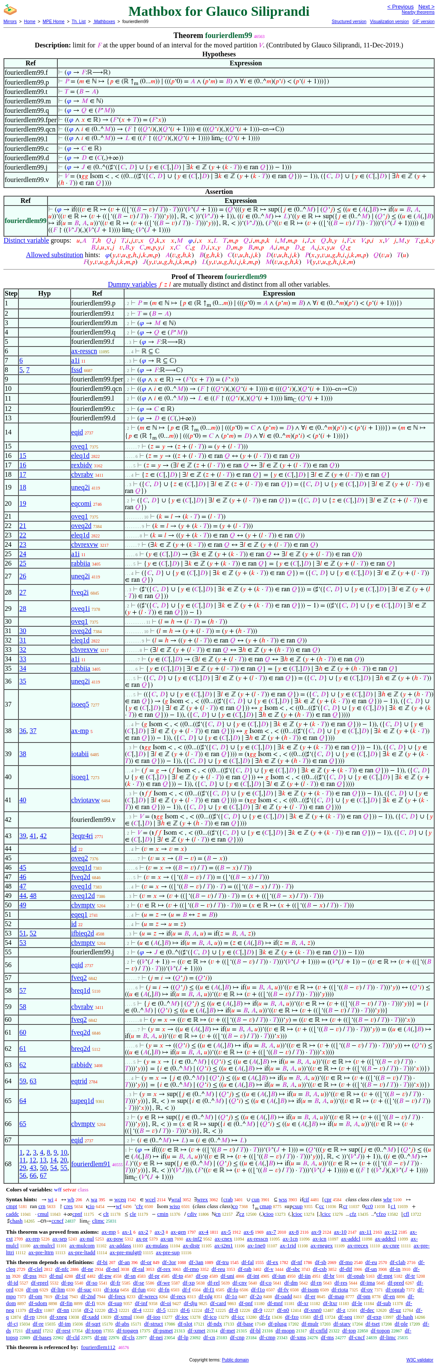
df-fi (90, 1303)
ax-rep (33, 1238)
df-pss (30, 1276)
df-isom (310, 1289)
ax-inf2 (194, 1238)
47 (22, 886)
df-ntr (101, 1337)
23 (22, 544)
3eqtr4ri (82, 835)
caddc (12, 1214)
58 (22, 1006)
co (235, 1206)
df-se (138, 1282)
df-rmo (191, 1269)
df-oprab (395, 1289)
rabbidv (81, 1064)
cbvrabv (82, 474)
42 (43, 835)
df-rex (164, 1269)
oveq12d (83, 895)
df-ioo (153, 1317)
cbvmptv (83, 905)
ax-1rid (288, 1245)
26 (22, 576)
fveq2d (80, 876)
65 (22, 1123)
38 (22, 753)
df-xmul (123, 1317)
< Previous (400, 6)
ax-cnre (391, 1245)
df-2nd (88, 1296)
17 (22, 474)
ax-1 (127, 1232)
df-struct (153, 1323)
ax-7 (271, 1232)
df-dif (346, 1269)
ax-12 (391, 1232)
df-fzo (292, 1317)
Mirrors (10, 21)
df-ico (209, 1317)
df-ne (87, 1269)
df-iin (304, 1276)
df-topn (94, 1330)
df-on (32, 1289)
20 (63, 1160)
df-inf (141, 1303)
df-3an (196, 1262)
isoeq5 (80, 704)
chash (16, 1220)
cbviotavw (85, 800)
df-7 (209, 1310)
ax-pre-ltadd (81, 1252)
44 (22, 895)
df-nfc (62, 1269)
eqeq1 (79, 914)
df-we (163, 1282)
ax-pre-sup (168, 1252)
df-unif (33, 1330)
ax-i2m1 (223, 1245)
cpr (327, 1199)
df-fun (139, 1289)
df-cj (12, 1323)
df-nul (56, 1276)
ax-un (166, 1238)
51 (22, 933)
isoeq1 (80, 776)
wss (283, 1199)
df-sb (320, 1262)
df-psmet (163, 1330)
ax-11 (365, 1232)
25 (22, 563)
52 (33, 933)
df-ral (138, 1269)
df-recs (178, 1296)
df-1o (231, 1296)
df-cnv (240, 1282)
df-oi (165, 1303)
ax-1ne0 (257, 1245)
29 (22, 1167)
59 (22, 1081)
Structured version (348, 21)
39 (22, 835)
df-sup (115, 1303)
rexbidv (81, 465)
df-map (336, 1296)
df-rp (29, 1317)
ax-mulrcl (44, 1245)
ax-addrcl (385, 1238)
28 (22, 608)
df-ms (327, 1337)
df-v (269, 1269)
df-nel (112, 1269)
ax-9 (316, 1232)
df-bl (255, 1330)
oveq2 (79, 858)
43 (33, 1167)
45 (22, 867)
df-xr (302, 1303)
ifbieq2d (82, 933)
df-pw (105, 1276)
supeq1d (82, 1100)
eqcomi (81, 503)
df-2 (88, 1310)
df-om (35, 1296)
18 (22, 487)
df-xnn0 (313, 1310)
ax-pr (142, 1238)
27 (22, 592)
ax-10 (340, 1232)
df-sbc (293, 1269)
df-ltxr (330, 1303)
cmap (266, 1206)
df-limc (387, 1337)
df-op (202, 1276)
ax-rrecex (357, 1245)
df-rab (245, 1269)
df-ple (401, 1323)
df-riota (339, 1289)
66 (33, 1175)
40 (22, 800)
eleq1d (80, 455)
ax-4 (203, 1232)
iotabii (80, 753)
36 (22, 730)
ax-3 (159, 1232)
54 (53, 1167)
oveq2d (81, 525)
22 (22, 535)
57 (22, 990)
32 (22, 649)
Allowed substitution (54, 254)
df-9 (257, 1310)
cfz (352, 1214)
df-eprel (39, 1282)
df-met (227, 1330)
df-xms (298, 1337)
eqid (77, 432)
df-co (265, 1282)
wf (118, 1206)
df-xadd (90, 1317)
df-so (92, 1282)
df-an (124, 1262)
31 (22, 640)
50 (43, 1167)
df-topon (380, 1330)
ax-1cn (290, 1238)
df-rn (316, 1282)
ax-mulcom (82, 1245)
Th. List (79, 21)
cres (68, 1206)
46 (22, 876)
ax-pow (115, 1238)
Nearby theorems (418, 12)
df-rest (63, 1330)
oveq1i (80, 608)
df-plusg (277, 1323)
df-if (81, 1276)
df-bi (102, 1262)
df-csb (320, 1269)
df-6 (185, 1310)
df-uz (395, 1310)
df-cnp (237, 1337)
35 (22, 681)
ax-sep (60, 1238)
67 (43, 1175)
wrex (202, 1199)
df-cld (73, 1337)
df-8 (233, 1310)
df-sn (130, 1276)
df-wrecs (147, 1296)
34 (22, 668)
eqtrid (79, 1081)
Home (30, 21)
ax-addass (120, 1245)
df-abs (122, 1323)
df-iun (279, 1276)
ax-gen (178, 1232)
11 (22, 1160)
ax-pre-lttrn (40, 1252)
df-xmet (196, 1330)
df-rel (213, 1282)
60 (22, 1032)
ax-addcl (351, 1238)
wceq (120, 1199)
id (74, 848)
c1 (393, 1206)
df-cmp (267, 1337)
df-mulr (310, 1323)
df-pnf (246, 1303)
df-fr (115, 1282)
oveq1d (81, 867)
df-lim (58, 1289)
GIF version (423, 21)
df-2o (256, 1296)
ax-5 (226, 1232)
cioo (268, 1214)
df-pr (154, 1276)
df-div (35, 1310)
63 (33, 1081)
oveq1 (79, 446)
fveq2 (79, 977)
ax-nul (87, 1238)
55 (63, 1167)
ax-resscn (84, 351)
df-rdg (205, 1296)
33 (22, 659)
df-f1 (208, 1289)
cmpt (11, 1206)
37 (33, 730)
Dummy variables (132, 284)
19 (22, 503)
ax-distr (191, 1245)
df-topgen (128, 1330)
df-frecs (116, 1296)
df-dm (291, 1282)
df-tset (373, 1323)
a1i (75, 360)
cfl (406, 1214)
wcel (150, 1199)
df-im (65, 1323)
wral (176, 1199)
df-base (245, 1323)
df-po (67, 1282)
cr (345, 1206)
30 (22, 630)
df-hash (405, 1317)
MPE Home (54, 21)
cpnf (77, 1214)
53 (22, 942)
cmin (162, 1214)
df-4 (137, 1310)
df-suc (84, 1289)
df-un (371, 1269)
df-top (349, 1330)
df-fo (232, 1289)
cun (256, 1199)
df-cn (209, 1337)
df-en (389, 1296)
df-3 (113, 1310)
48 (33, 895)
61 (22, 1048)
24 (22, 553)
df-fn (163, 1289)
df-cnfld (319, 1330)
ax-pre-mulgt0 (125, 1252)
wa (94, 1199)
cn (218, 1214)
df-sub (384, 1303)
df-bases (42, 1337)
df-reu (218, 1269)
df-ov (367, 1289)
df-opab (355, 1276)
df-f (186, 1289)
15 (22, 455)
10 (63, 1152)
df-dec (367, 1310)
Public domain (235, 1360)
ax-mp (80, 730)
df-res (340, 1282)
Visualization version (389, 21)
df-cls (128, 1337)
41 (33, 835)
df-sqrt (93, 1323)
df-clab (397, 1262)
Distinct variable (26, 240)
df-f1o (258, 1289)
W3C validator (419, 1360)
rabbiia (80, 563)
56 (22, 1175)
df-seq (345, 1317)
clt (106, 1214)
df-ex (272, 1262)
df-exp (374, 1317)
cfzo (381, 1214)
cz (242, 1214)
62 (22, 1064)
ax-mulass (157, 1245)
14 (53, 1160)
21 (22, 525)
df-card (218, 1303)
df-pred (396, 1282)
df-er (310, 1296)
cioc (297, 1214)
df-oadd (283, 1296)
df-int (253, 1276)
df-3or (169, 1262)
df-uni (227, 1276)
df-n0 (283, 1310)
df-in (395, 1269)
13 (43, 1160)
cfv (139, 1206)
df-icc (237, 1317)
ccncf (57, 1220)
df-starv (341, 1323)
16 (22, 465)
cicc (326, 1214)
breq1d (80, 990)
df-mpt (384, 1276)
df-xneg (58, 1317)
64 (22, 1100)
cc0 (369, 1206)
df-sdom (38, 1303)
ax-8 (294, 1232)
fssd (77, 369)
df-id (12, 1282)
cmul (43, 1214)
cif (306, 1199)
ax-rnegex (322, 1245)
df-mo (345, 1262)
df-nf (296, 1262)
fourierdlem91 (91, 1164)
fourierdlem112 (98, 1347)
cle (133, 1214)
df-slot (185, 1323)
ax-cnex (223, 1238)
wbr (387, 1199)
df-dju (191, 1303)
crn (42, 1206)
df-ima (367, 1282)
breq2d (80, 1048)
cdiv (192, 1214)
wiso (174, 1206)
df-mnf (275, 1303)
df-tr (410, 1276)
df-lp (183, 1337)
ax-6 (249, 1232)
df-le (357, 1303)
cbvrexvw (84, 544)
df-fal (247, 1262)
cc (321, 1206)
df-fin (66, 1303)
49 (22, 905)
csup (298, 1206)
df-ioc (182, 1317)
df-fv (283, 1289)
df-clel (35, 1269)
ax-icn (319, 1238)
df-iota (111, 1289)
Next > (426, 6)
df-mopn (285, 1330)
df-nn (63, 1310)
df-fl (318, 1317)
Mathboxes (104, 21)
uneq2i (80, 487)
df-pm (363, 1296)
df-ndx (214, 1323)
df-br (328, 1276)
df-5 (161, 1310)
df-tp (177, 1276)
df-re (38, 1323)
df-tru (222, 1262)
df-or (145, 1262)
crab (228, 1199)
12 (33, 1160)
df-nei (156, 1337)
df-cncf (357, 1337)
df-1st (61, 1296)
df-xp (189, 1282)
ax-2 (143, 1232)
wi (50, 1199)
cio (91, 1206)
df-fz (264, 1317)
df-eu (371, 1262)
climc (98, 1220)
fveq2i (80, 592)
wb (71, 1199)
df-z (340, 1310)
